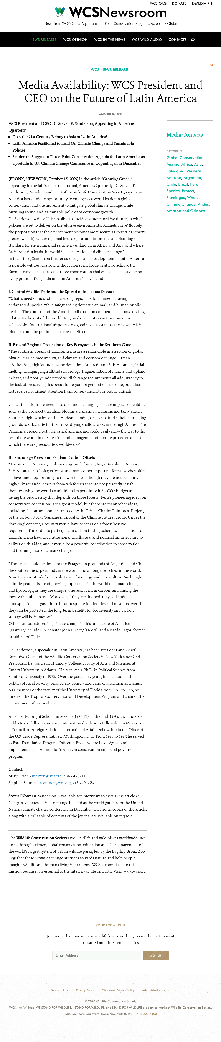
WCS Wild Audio (147, 40)
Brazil (183, 184)
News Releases (43, 40)
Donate (179, 3)
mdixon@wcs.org (46, 776)
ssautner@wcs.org (55, 782)
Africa (186, 164)
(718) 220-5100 (146, 1014)
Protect (188, 190)
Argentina (192, 177)
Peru (194, 184)
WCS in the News (109, 40)
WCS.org (158, 3)
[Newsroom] (110, 13)
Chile (171, 184)
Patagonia (175, 171)
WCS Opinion (75, 40)
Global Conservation (185, 157)
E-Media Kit (202, 3)
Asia (198, 164)
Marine (173, 164)
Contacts (177, 40)
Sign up (156, 955)
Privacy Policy (85, 990)
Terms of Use (59, 990)
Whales (193, 197)
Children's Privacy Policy (118, 990)
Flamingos (176, 197)
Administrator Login (155, 990)
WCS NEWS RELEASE (109, 69)
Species (173, 190)
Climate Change (181, 204)
